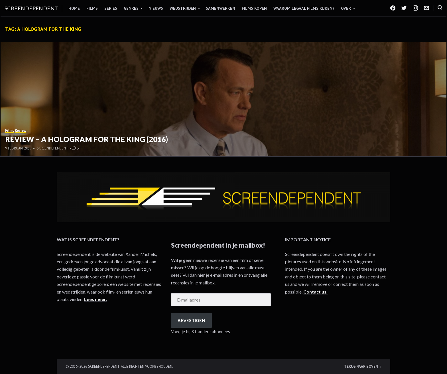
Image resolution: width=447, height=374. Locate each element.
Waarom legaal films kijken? (303, 8)
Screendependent (31, 8)
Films (92, 8)
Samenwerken (220, 8)
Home (74, 8)
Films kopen (254, 8)
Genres (131, 8)
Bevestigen (191, 320)
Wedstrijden (183, 8)
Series (110, 8)
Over (346, 8)
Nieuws (156, 8)
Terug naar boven (361, 366)
